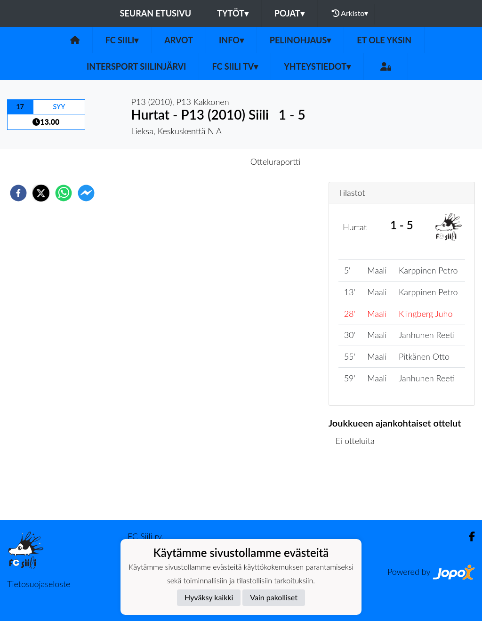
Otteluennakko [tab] (208, 161)
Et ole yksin (384, 40)
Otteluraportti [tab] (275, 161)
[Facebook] (468, 536)
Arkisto (350, 13)
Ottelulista (359, 488)
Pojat (289, 13)
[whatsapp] (63, 193)
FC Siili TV (235, 66)
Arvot (178, 40)
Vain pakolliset (273, 597)
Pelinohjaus (300, 40)
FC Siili (122, 40)
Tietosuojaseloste (38, 584)
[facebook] (18, 193)
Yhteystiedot (317, 66)
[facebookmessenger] (86, 193)
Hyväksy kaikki (209, 597)
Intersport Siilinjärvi (136, 66)
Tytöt (233, 13)
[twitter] (40, 193)
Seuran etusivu (156, 13)
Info (231, 40)
